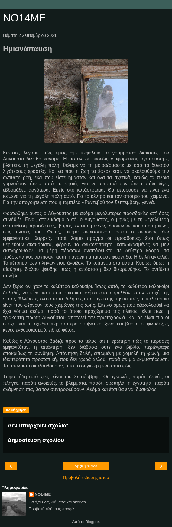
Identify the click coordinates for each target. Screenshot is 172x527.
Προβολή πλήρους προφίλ (52, 508)
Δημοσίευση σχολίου (36, 440)
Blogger (92, 521)
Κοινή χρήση (16, 410)
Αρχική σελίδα (86, 466)
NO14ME (24, 18)
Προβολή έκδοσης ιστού (86, 477)
